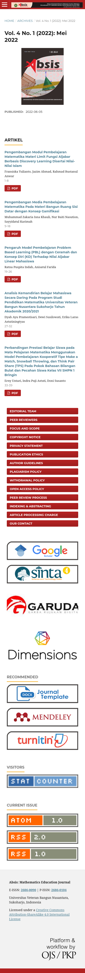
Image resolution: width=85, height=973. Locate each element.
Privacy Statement (26, 446)
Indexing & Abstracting (30, 506)
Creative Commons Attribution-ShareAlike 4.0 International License (39, 914)
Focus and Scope (25, 428)
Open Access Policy (27, 489)
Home (9, 21)
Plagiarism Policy (25, 471)
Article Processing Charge (34, 515)
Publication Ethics (26, 454)
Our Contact (21, 523)
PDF (14, 188)
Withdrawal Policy (27, 480)
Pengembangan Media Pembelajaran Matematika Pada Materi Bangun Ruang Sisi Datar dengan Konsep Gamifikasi (41, 206)
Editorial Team (23, 411)
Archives (25, 21)
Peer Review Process (28, 497)
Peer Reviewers (23, 420)
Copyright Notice (25, 437)
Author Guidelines (26, 463)
